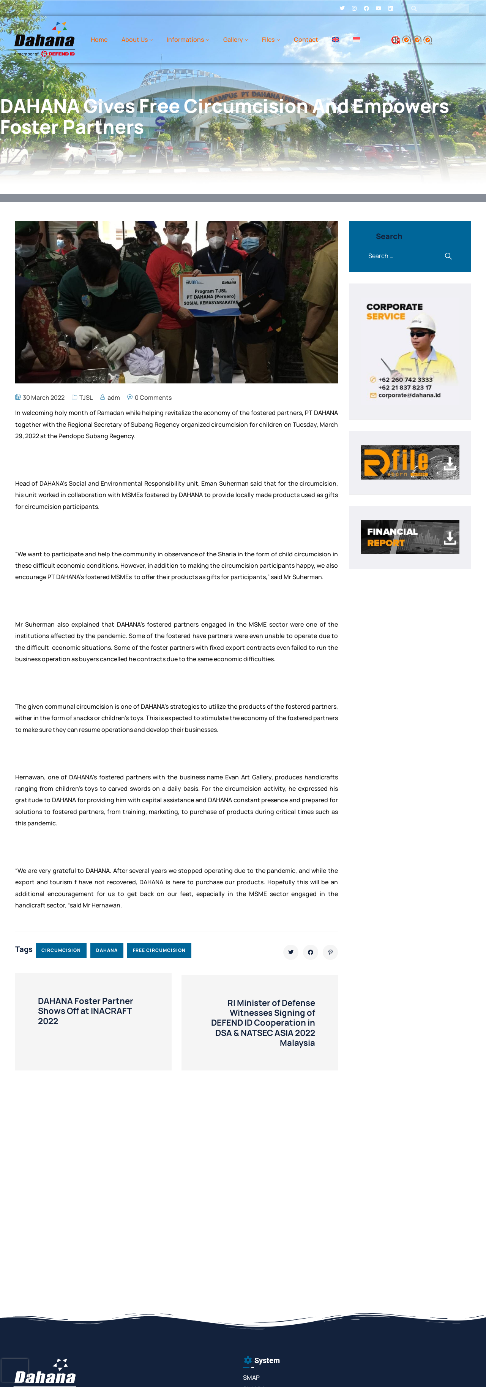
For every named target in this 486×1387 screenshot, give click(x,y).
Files (268, 39)
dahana (107, 950)
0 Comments (153, 397)
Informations (185, 39)
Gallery (233, 39)
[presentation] (15, 1370)
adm (113, 397)
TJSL (86, 397)
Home (99, 39)
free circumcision (159, 950)
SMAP (251, 1377)
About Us (135, 39)
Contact (306, 39)
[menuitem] (335, 39)
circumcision (61, 950)
